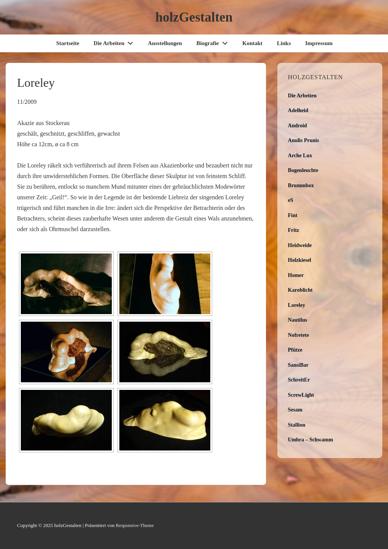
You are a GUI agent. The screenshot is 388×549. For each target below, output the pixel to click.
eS (290, 200)
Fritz (293, 230)
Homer (296, 275)
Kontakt (252, 43)
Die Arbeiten (115, 41)
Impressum (319, 43)
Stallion (296, 425)
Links (284, 43)
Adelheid (298, 110)
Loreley (296, 305)
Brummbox (301, 185)
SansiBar (298, 365)
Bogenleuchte (303, 170)
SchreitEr (299, 380)
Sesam (295, 410)
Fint (292, 215)
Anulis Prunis (303, 140)
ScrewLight (301, 395)
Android (297, 125)
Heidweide (300, 245)
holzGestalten (194, 17)
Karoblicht (300, 290)
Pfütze (295, 350)
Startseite (67, 43)
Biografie (214, 41)
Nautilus (297, 320)
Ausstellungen (165, 43)
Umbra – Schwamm (310, 440)
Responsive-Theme (135, 525)
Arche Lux (300, 155)
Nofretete (298, 335)
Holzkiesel (299, 260)
